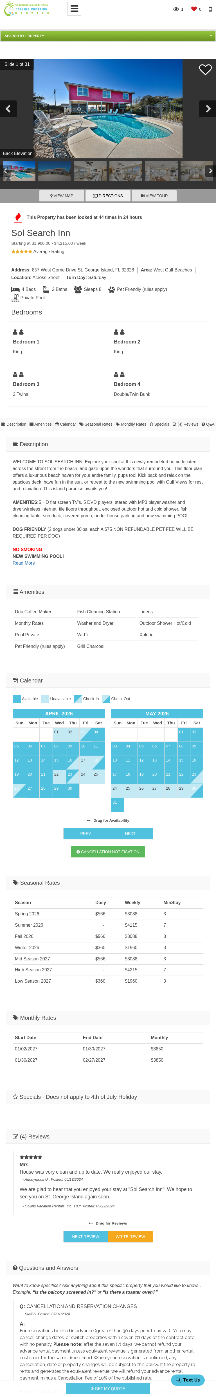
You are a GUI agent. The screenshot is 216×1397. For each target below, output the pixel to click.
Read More (24, 563)
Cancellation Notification (108, 763)
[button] (108, 36)
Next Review (85, 1091)
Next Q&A (86, 1172)
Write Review (130, 1091)
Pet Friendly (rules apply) (137, 289)
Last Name (123, 1245)
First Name (24, 1245)
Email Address (27, 1269)
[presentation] (55, 1344)
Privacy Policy (87, 1370)
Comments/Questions (34, 1294)
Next (130, 745)
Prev (85, 745)
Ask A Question (130, 1172)
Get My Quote (108, 1388)
